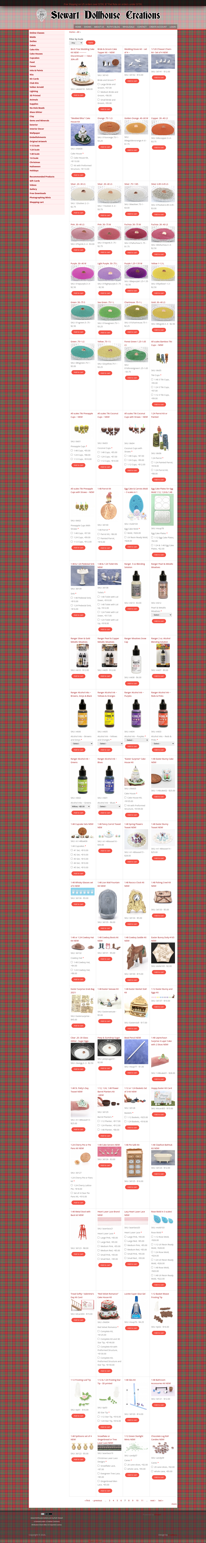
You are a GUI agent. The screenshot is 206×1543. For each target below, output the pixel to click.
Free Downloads (38, 193)
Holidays (34, 170)
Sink (73, 593)
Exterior (34, 124)
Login (173, 26)
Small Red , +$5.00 (109, 1259)
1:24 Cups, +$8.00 (82, 455)
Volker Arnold (37, 87)
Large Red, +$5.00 (109, 1242)
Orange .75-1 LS (105, 118)
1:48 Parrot (104, 529)
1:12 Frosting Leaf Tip (81, 1379)
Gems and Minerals (39, 120)
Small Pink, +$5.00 (109, 1254)
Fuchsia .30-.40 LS (159, 224)
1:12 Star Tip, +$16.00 (111, 1416)
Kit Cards (34, 78)
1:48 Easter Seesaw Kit (108, 989)
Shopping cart (37, 202)
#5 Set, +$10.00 (81, 867)
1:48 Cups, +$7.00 (135, 456)
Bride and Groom (107, 80)
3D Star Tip (104, 1412)
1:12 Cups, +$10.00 (82, 459)
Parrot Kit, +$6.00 (109, 534)
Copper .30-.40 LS (159, 118)
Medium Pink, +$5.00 (110, 1246)
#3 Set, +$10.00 (81, 858)
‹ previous (97, 1500)
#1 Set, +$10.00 (81, 850)
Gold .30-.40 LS (158, 302)
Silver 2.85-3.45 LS (159, 184)
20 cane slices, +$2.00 (137, 1464)
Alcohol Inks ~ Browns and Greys (81, 738)
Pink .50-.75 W (104, 224)
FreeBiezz (172, 1534)
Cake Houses (36, 53)
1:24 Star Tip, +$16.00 (111, 1421)
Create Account (158, 26)
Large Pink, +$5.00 (109, 1237)
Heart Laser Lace (106, 1233)
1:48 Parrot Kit (104, 488)
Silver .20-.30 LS (78, 184)
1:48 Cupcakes (78, 846)
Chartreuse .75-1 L (133, 302)
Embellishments (38, 137)
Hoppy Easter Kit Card (161, 1088)
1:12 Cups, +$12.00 (136, 464)
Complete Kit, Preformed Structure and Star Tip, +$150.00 (109, 1361)
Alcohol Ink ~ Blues (107, 802)
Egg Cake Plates (159, 533)
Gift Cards (35, 180)
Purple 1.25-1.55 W (133, 263)
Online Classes (37, 32)
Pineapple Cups (79, 446)
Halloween (35, 166)
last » (160, 1500)
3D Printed (35, 95)
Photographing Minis (40, 197)
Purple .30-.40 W (78, 263)
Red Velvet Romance (108, 1327)
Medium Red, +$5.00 (110, 1250)
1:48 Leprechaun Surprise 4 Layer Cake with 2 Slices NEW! (161, 1041)
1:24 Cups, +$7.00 (109, 456)
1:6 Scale (34, 158)
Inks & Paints (36, 70)
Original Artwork (38, 141)
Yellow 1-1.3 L (157, 263)
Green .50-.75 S (78, 302)
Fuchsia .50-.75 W (132, 224)
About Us (99, 26)
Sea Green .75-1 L (106, 302)
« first (87, 1500)
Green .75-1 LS (78, 341)
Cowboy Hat (77, 958)
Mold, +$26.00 (134, 533)
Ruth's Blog (113, 26)
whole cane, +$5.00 (136, 1468)
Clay (32, 116)
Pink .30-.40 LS (77, 224)
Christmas (35, 162)
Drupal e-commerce (95, 1541)
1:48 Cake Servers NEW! (109, 1144)
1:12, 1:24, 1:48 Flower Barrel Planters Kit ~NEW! (108, 1091)
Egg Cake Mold (132, 528)
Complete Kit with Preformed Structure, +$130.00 (108, 1350)
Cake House (77, 153)
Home (78, 26)
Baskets (128, 1113)
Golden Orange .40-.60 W (136, 118)
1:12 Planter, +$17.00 (110, 1121)
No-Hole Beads (37, 108)
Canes (128, 1460)
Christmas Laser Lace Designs (108, 1460)
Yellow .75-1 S (104, 341)
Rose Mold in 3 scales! (161, 1211)
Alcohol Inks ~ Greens (81, 802)
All (78, 32)
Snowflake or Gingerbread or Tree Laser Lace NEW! (107, 1439)
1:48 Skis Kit (130, 1379)
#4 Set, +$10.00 (81, 863)
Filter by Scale (76, 39)
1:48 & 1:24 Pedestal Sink (82, 564)
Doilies (33, 41)
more (174, 1504)
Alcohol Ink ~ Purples (135, 736)
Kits (32, 74)
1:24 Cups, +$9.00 (135, 460)
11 (142, 1500)
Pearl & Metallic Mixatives (158, 609)
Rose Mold (157, 1232)
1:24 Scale (35, 149)
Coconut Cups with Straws (133, 450)
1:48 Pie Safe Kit (131, 1144)
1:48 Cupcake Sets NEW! (82, 824)
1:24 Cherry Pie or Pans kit (82, 1179)
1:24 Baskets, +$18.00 (137, 1121)
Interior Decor (37, 128)
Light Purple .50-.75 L (107, 263)
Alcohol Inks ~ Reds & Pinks (161, 738)
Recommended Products (42, 176)
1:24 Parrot (157, 458)
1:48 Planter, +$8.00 (110, 1129)
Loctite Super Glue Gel (134, 1293)
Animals (34, 99)
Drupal (158, 1514)
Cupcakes (34, 58)
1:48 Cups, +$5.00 (82, 450)
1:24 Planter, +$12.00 (110, 1125)
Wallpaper (35, 133)
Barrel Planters (105, 1117)
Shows (87, 26)
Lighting (34, 91)
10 (137, 1500)
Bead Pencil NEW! (132, 1037)
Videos (33, 185)
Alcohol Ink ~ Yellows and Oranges (107, 738)
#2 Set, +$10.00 (81, 854)
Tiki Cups (156, 375)
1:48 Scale (35, 153)
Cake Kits (34, 49)
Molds (33, 37)
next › (153, 1500)
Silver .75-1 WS (131, 184)
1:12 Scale (35, 145)
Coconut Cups (105, 448)
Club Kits (34, 83)
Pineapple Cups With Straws (80, 527)
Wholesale (128, 26)
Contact (141, 26)
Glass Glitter (36, 112)
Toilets (101, 592)
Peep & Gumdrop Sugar (109, 1037)
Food (32, 62)
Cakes (33, 45)
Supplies (34, 103)
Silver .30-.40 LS (105, 184)
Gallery (33, 189)
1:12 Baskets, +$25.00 (137, 1117)
